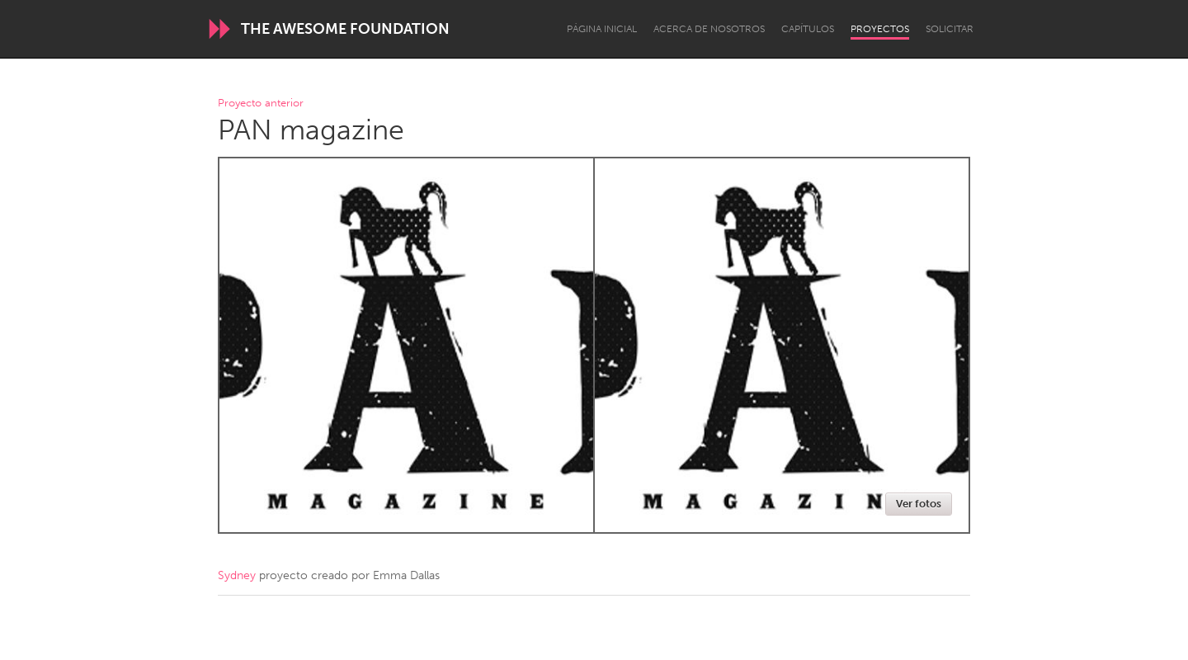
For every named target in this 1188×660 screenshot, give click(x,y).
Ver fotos (918, 503)
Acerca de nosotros (709, 29)
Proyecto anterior (261, 103)
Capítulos (807, 29)
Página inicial (602, 29)
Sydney (237, 575)
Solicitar (950, 29)
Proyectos (880, 29)
